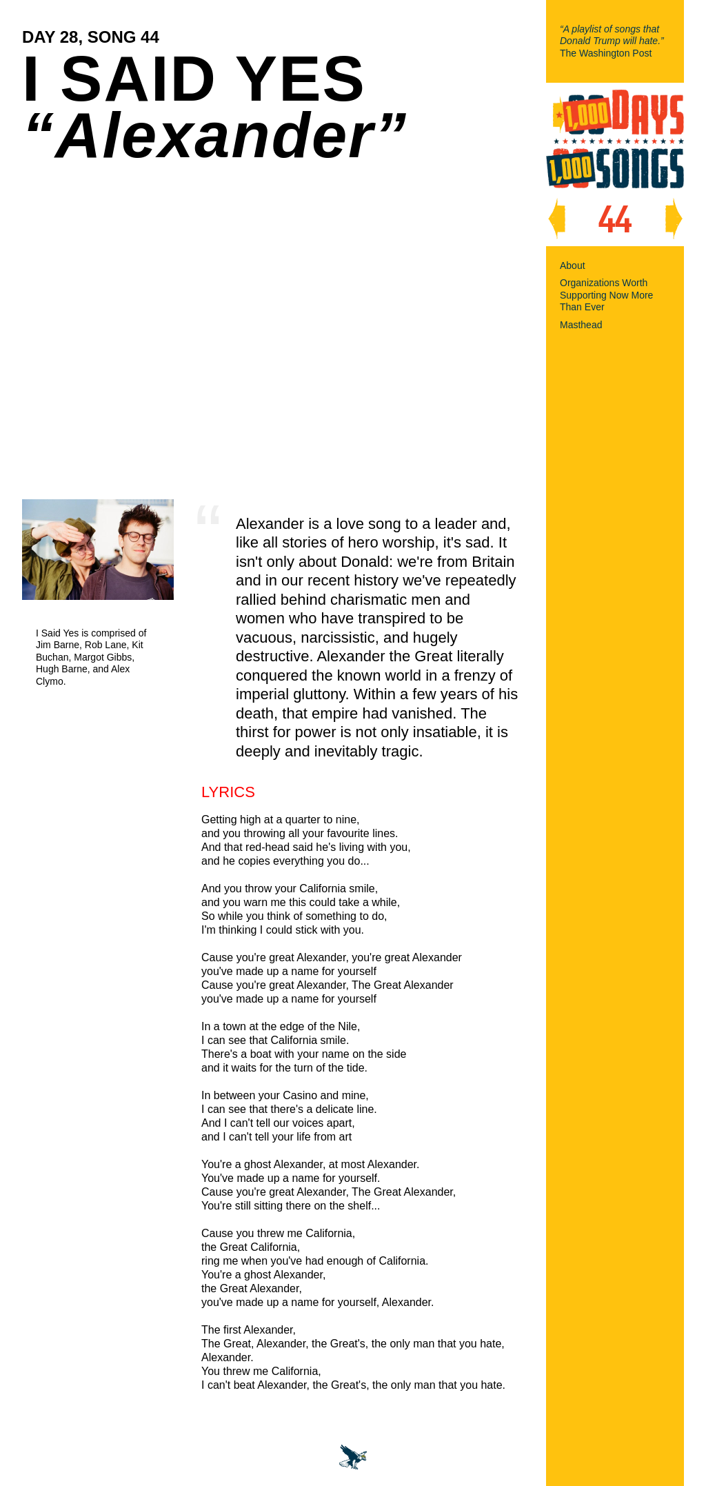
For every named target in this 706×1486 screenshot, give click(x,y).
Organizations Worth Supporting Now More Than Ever (606, 294)
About (572, 265)
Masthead (581, 324)
